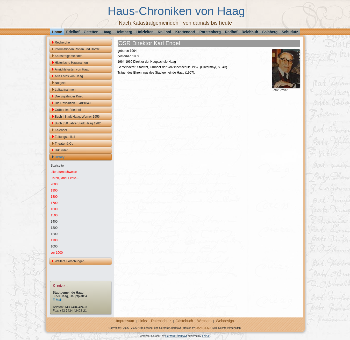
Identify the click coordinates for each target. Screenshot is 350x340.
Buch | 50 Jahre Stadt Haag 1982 (78, 123)
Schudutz (290, 32)
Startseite (57, 165)
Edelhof (73, 32)
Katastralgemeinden (69, 56)
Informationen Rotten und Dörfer (77, 49)
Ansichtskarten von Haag (72, 69)
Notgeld (60, 83)
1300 (54, 228)
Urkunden (61, 150)
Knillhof (164, 32)
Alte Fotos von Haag (69, 76)
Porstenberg (210, 32)
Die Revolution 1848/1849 (73, 103)
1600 (54, 209)
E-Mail (57, 300)
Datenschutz (161, 321)
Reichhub (249, 32)
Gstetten (91, 32)
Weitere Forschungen (70, 261)
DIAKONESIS (203, 328)
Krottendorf (185, 32)
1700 (54, 203)
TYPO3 (206, 336)
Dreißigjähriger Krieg (69, 96)
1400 (54, 221)
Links (142, 321)
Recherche (62, 42)
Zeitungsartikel (65, 137)
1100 (54, 240)
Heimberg (124, 32)
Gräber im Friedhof (68, 110)
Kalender (61, 130)
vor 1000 (57, 252)
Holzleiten (145, 32)
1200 (54, 234)
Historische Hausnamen (71, 63)
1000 (54, 246)
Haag (107, 32)
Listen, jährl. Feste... (65, 178)
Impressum (125, 321)
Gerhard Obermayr (176, 336)
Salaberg (269, 32)
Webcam (204, 321)
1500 (54, 215)
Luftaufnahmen (65, 89)
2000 (54, 184)
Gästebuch (184, 321)
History (60, 157)
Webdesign (225, 321)
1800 (54, 197)
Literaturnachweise (64, 172)
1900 (54, 190)
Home (57, 32)
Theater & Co (64, 143)
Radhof (231, 32)
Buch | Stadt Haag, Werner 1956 (77, 116)
